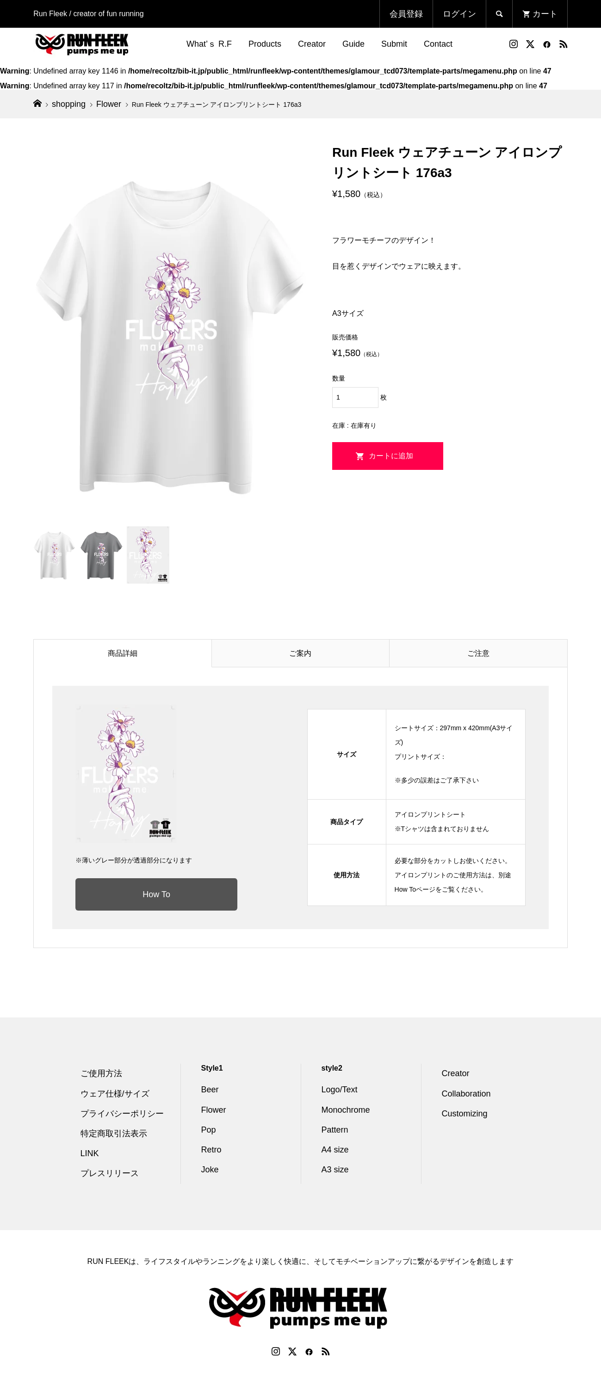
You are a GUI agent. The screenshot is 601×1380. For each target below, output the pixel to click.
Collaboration (466, 1093)
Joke (210, 1169)
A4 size (335, 1149)
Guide (353, 44)
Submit (394, 44)
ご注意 (478, 653)
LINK (90, 1153)
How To (156, 894)
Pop (208, 1129)
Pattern (335, 1129)
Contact (438, 44)
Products (264, 44)
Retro (211, 1149)
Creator (312, 44)
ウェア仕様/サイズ (115, 1093)
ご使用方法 (101, 1073)
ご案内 (300, 653)
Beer (210, 1089)
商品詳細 (122, 653)
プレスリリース (110, 1173)
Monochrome (346, 1110)
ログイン (459, 13)
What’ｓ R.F (209, 44)
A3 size (335, 1169)
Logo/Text (340, 1089)
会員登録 (406, 13)
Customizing (465, 1113)
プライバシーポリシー (122, 1113)
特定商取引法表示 (114, 1133)
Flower (213, 1110)
